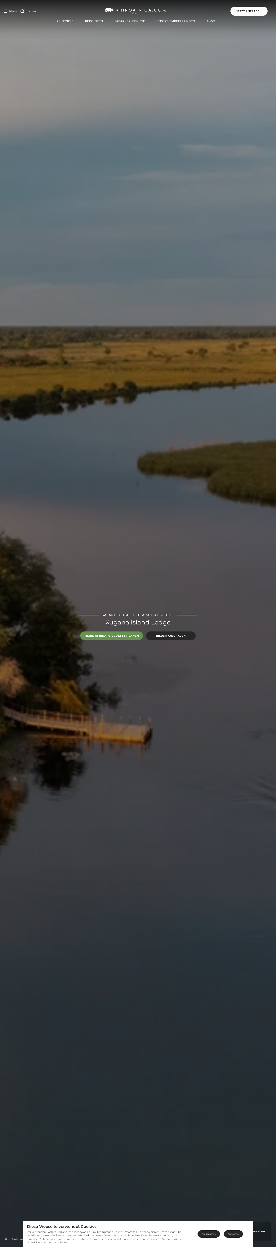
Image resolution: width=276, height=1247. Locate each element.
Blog (213, 21)
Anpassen (233, 1233)
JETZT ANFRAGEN (253, 11)
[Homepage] (6, 1238)
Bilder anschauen (170, 635)
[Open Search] (28, 11)
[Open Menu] (10, 11)
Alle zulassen (209, 1233)
